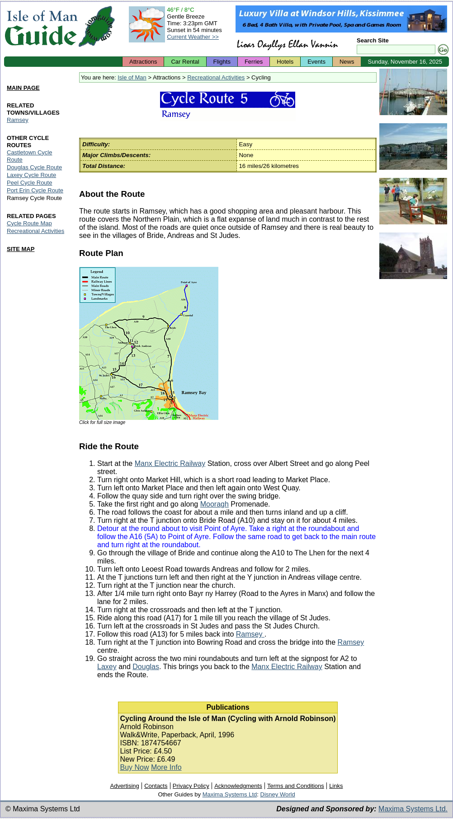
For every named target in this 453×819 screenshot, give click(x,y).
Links (336, 785)
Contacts (155, 785)
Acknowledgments (238, 785)
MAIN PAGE (23, 87)
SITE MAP (20, 249)
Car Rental (185, 61)
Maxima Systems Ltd (230, 794)
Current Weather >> (193, 36)
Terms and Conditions (295, 785)
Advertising (124, 785)
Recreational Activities (216, 77)
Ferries (254, 61)
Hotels (285, 61)
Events (316, 61)
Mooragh (214, 504)
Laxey (107, 666)
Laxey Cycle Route (31, 175)
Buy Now (134, 767)
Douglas (145, 666)
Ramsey (250, 634)
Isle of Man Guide (41, 26)
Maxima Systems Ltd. (413, 809)
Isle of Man (132, 77)
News (347, 61)
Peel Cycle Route (29, 182)
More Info (166, 767)
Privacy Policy (191, 785)
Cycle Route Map (29, 223)
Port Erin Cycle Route (35, 190)
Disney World (277, 794)
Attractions (143, 61)
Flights (222, 61)
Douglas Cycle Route (34, 167)
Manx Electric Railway (170, 463)
